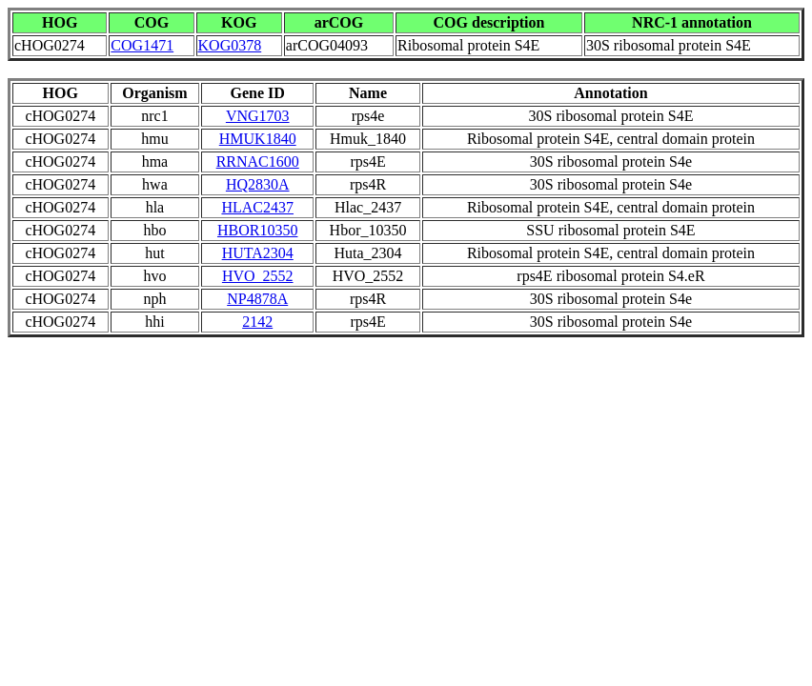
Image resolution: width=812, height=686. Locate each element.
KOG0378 (230, 45)
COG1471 (142, 45)
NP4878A (257, 299)
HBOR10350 (257, 230)
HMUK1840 (257, 139)
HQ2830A (258, 184)
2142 (257, 321)
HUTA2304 (258, 253)
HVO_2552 (258, 276)
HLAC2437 (257, 207)
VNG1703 (258, 116)
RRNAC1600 (257, 161)
